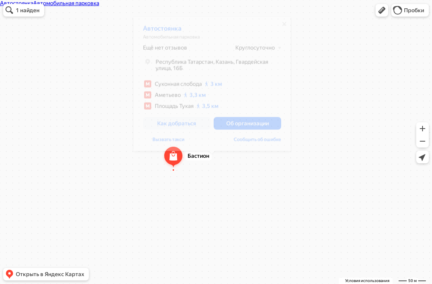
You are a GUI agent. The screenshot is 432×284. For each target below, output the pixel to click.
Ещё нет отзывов (165, 50)
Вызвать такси (168, 142)
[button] (382, 10)
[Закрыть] (284, 27)
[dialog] (212, 87)
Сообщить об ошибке (257, 142)
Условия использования (367, 280)
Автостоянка (162, 31)
